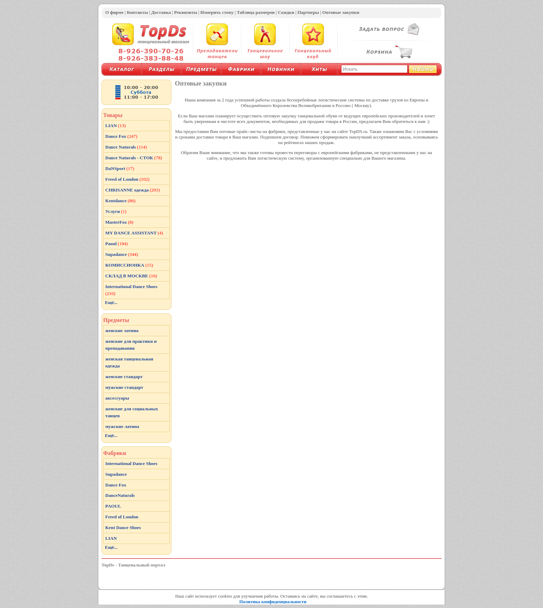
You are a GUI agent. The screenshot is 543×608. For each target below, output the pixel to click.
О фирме (114, 12)
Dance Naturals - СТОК (133, 157)
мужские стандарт (124, 387)
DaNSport (119, 168)
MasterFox (119, 222)
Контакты (137, 12)
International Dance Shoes (131, 290)
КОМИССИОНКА (129, 265)
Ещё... (111, 302)
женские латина (122, 330)
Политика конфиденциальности (272, 601)
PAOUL (113, 506)
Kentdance (120, 200)
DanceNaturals (120, 495)
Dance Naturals (126, 147)
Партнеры (308, 12)
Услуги (115, 211)
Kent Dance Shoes (123, 527)
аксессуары (117, 398)
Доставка (161, 12)
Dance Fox (121, 136)
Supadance (121, 254)
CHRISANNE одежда (132, 190)
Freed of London (127, 179)
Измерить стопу (216, 12)
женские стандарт (124, 376)
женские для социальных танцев (131, 412)
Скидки (286, 12)
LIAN (115, 125)
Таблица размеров (256, 12)
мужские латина (122, 426)
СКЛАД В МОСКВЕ (131, 275)
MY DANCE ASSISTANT (134, 232)
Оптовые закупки (340, 12)
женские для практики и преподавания (131, 345)
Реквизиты (185, 12)
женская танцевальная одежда (129, 362)
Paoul (116, 243)
